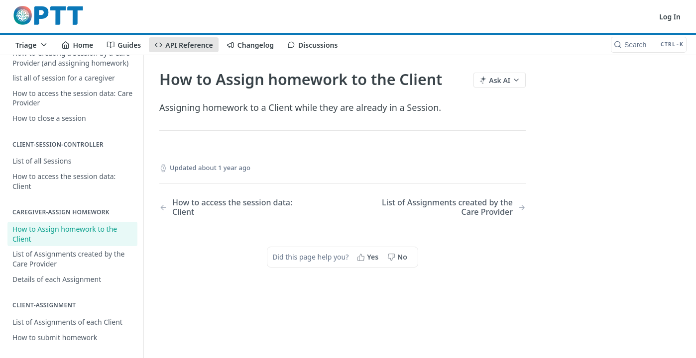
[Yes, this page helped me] (368, 257)
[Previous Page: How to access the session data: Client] (237, 207)
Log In (670, 16)
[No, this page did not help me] (398, 257)
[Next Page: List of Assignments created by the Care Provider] (447, 207)
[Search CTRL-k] (648, 44)
